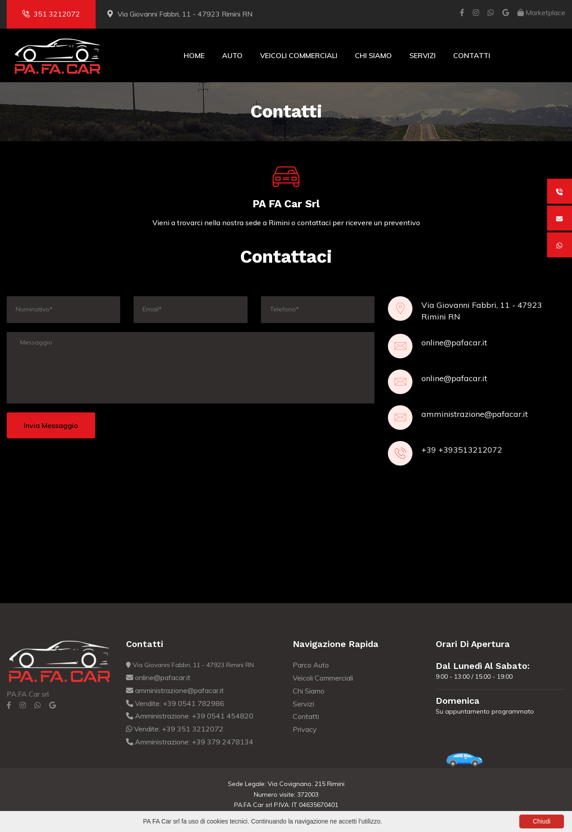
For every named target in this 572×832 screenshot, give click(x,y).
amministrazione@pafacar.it (474, 414)
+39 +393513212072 (461, 450)
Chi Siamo (373, 55)
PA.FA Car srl (28, 693)
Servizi (422, 55)
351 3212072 (51, 13)
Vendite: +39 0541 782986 (175, 703)
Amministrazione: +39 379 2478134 (189, 741)
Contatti (471, 55)
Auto (232, 55)
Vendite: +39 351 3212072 (174, 728)
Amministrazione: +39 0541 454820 (189, 715)
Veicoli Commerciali (298, 55)
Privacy (305, 729)
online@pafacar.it (454, 342)
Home (194, 55)
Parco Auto (311, 664)
